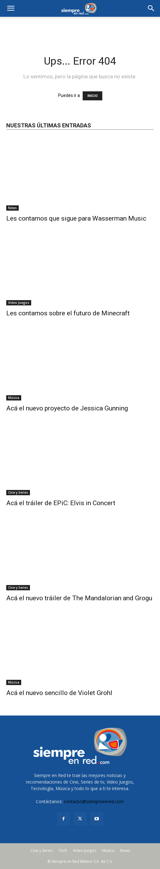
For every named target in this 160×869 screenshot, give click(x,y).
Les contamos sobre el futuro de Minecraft (68, 313)
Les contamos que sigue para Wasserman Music (76, 218)
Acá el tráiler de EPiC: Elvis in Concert (60, 503)
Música (13, 398)
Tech (63, 850)
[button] (151, 8)
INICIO (92, 96)
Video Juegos (18, 302)
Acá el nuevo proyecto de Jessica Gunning (67, 408)
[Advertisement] (80, 27)
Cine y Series (18, 492)
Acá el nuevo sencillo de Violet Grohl (59, 693)
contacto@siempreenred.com (94, 801)
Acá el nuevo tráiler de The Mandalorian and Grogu (79, 598)
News (12, 208)
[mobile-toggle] (11, 8)
